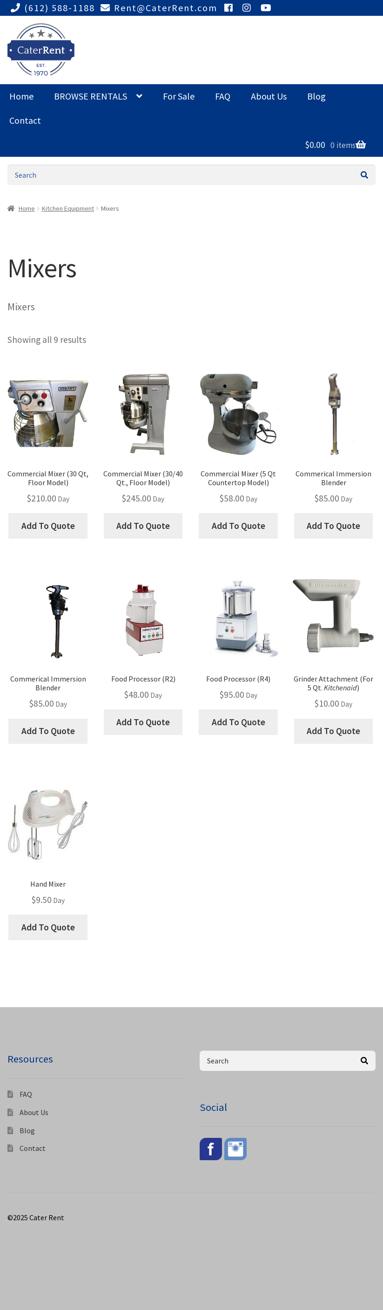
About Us (269, 96)
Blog (316, 96)
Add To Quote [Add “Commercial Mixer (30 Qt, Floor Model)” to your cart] (48, 525)
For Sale (179, 96)
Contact (25, 120)
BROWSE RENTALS (90, 96)
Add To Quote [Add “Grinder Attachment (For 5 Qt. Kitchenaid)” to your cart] (333, 730)
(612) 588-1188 (51, 7)
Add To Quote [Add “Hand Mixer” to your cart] (48, 927)
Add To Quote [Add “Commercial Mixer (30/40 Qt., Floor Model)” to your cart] (143, 525)
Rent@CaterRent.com (157, 7)
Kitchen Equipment (68, 208)
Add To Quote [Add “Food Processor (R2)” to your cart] (143, 722)
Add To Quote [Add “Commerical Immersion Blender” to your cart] (333, 525)
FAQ (222, 96)
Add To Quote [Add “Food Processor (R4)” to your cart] (238, 722)
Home (21, 96)
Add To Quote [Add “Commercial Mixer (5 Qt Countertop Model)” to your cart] (238, 525)
